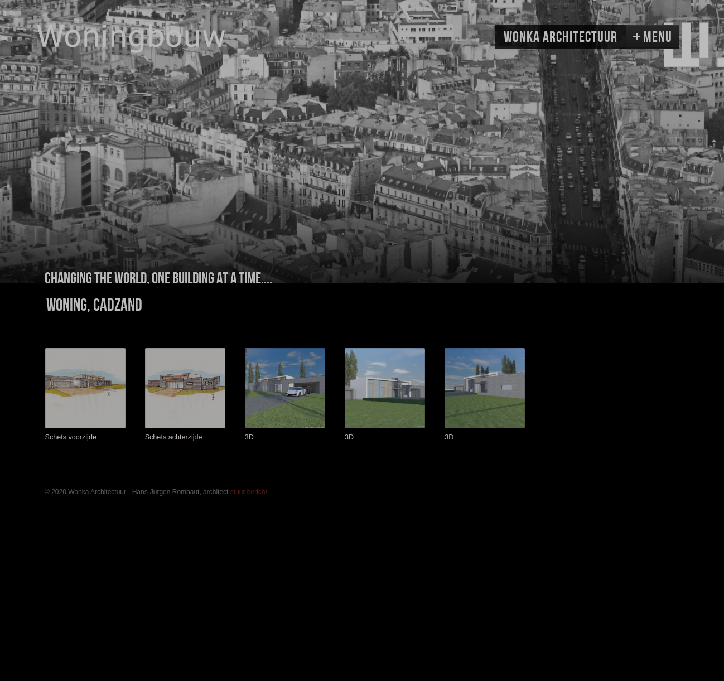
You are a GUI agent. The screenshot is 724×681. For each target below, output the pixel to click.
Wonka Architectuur (560, 37)
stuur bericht (248, 492)
